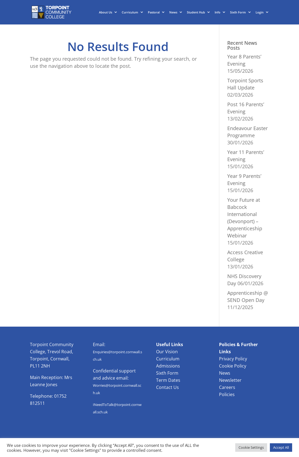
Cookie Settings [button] (251, 447)
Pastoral (154, 12)
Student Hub (196, 12)
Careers (227, 387)
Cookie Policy (232, 366)
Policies (227, 394)
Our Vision (167, 352)
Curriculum (130, 12)
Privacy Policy (233, 359)
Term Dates (168, 380)
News (173, 12)
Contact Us (167, 387)
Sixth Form (238, 12)
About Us (105, 12)
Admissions (168, 366)
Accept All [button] (281, 447)
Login (260, 12)
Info (217, 12)
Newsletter (230, 380)
